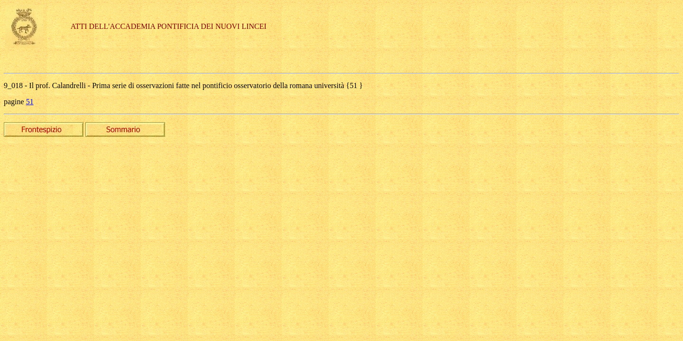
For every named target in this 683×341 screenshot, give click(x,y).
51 (30, 102)
